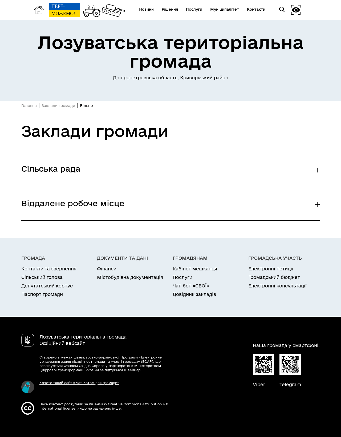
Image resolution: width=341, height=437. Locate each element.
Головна (29, 106)
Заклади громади (58, 106)
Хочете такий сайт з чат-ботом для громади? (79, 383)
